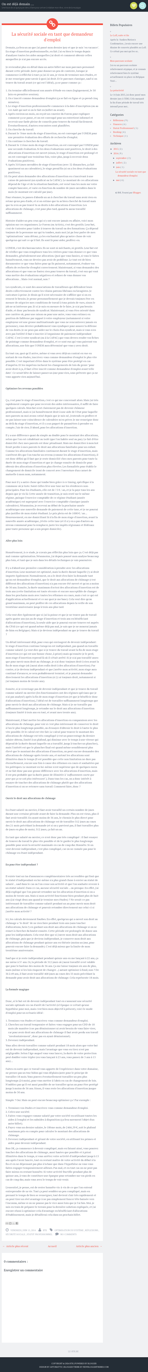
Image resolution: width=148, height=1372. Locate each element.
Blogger (137, 192)
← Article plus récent (15, 1245)
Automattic (56, 1366)
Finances (117, 124)
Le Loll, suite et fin (119, 35)
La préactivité (117, 90)
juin (118, 167)
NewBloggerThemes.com (96, 1366)
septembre (121, 158)
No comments (68, 1233)
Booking (117, 132)
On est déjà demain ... (18, 4)
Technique (118, 135)
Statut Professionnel (40, 1233)
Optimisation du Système (69, 1229)
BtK (72, 1362)
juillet (119, 162)
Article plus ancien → (89, 1245)
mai (118, 180)
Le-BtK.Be (73, 1350)
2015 (116, 148)
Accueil (52, 1245)
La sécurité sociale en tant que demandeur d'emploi (52, 36)
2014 (116, 153)
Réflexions (92, 1229)
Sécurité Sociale (16, 1233)
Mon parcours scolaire (121, 60)
